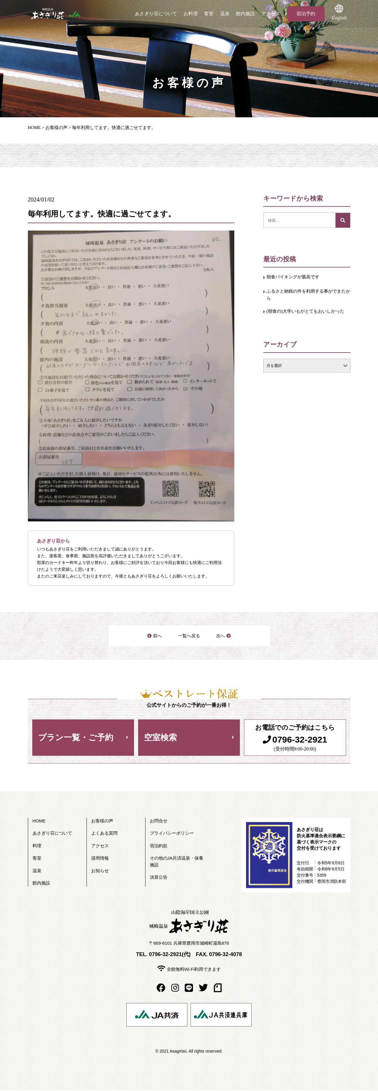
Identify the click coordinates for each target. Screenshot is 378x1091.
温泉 (226, 13)
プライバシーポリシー (172, 833)
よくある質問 (104, 833)
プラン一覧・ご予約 (75, 738)
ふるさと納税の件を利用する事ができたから (306, 296)
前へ (157, 635)
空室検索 (160, 738)
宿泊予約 (308, 13)
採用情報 (100, 858)
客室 (210, 13)
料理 (37, 846)
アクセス (273, 13)
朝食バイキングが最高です (298, 277)
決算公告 (158, 877)
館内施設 (247, 13)
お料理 (191, 13)
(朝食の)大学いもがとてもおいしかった (308, 318)
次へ (220, 635)
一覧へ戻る (189, 635)
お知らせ (100, 871)
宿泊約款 (158, 846)
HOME (34, 127)
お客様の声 (56, 127)
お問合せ (158, 821)
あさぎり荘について (156, 13)
